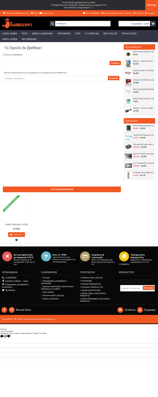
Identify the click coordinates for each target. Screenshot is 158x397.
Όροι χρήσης (47, 292)
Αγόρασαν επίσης (62, 189)
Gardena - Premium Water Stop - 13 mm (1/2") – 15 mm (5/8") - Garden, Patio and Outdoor (143, 108)
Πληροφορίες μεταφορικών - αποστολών (16, 285)
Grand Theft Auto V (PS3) (16, 224)
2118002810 (9, 277)
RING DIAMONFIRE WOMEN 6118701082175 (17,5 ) (143, 89)
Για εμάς (45, 277)
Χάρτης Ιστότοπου (50, 299)
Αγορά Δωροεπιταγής (90, 290)
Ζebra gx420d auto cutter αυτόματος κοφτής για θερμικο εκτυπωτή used (143, 144)
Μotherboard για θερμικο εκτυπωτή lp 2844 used (143, 126)
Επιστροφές (86, 281)
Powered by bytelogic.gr (45, 319)
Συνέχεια (115, 63)
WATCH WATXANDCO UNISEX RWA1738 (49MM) (143, 52)
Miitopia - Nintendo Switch (143, 61)
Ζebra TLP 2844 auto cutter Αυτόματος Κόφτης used (143, 154)
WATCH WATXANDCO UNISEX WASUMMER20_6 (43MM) (143, 99)
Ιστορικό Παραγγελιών (90, 284)
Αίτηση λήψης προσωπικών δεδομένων (93, 294)
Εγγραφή (113, 78)
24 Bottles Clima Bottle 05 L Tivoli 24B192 (143, 173)
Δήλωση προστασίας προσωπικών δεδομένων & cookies (57, 287)
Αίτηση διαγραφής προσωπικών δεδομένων (95, 300)
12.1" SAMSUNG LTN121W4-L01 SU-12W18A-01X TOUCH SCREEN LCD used (143, 163)
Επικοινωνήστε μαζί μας (52, 295)
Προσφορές (8, 290)
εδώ (92, 7)
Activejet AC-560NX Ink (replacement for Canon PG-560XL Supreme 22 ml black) (143, 80)
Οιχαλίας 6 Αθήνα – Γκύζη (15, 281)
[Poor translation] (7, 336)
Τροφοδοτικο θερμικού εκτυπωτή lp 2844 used (143, 135)
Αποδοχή (151, 5)
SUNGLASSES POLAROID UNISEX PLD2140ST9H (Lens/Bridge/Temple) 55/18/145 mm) (143, 71)
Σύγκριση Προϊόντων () (91, 287)
